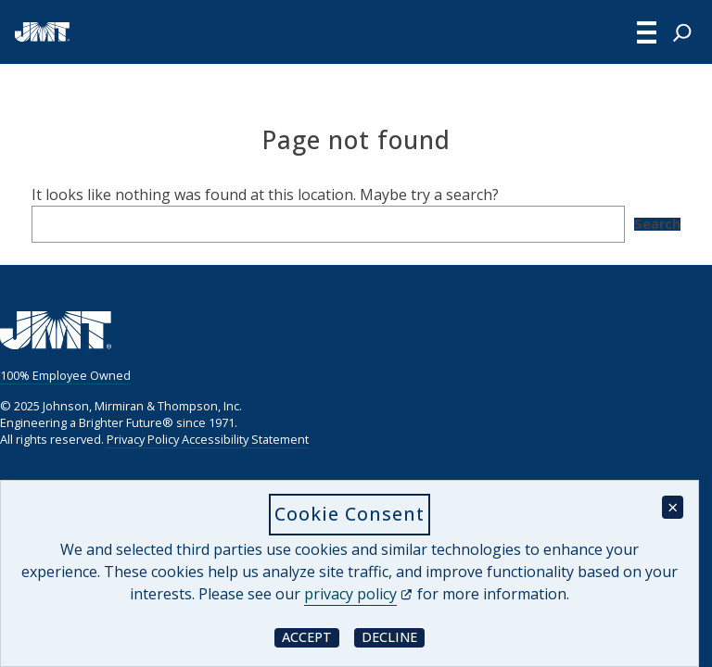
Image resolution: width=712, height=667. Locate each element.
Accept (310, 637)
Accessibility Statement (245, 439)
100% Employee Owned (65, 375)
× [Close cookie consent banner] (673, 507)
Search (657, 224)
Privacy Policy (143, 439)
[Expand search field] (682, 32)
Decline (393, 637)
